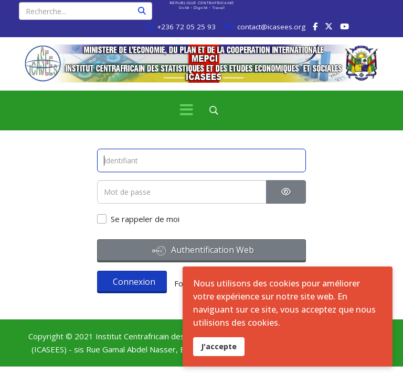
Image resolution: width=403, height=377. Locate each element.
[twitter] (329, 26)
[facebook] (315, 26)
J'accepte (219, 346)
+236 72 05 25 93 (186, 26)
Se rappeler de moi (145, 219)
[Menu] (186, 110)
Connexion (134, 281)
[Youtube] (344, 26)
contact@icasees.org (271, 26)
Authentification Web (203, 251)
